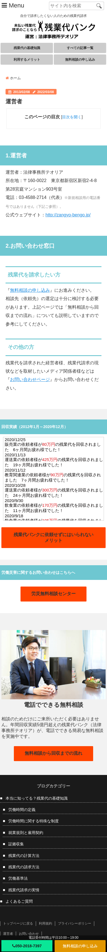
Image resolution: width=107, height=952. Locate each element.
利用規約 (45, 923)
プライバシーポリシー (74, 923)
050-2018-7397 (27, 946)
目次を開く (71, 117)
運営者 (8, 934)
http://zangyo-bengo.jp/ (68, 215)
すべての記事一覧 (80, 48)
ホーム (13, 78)
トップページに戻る (18, 923)
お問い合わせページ (30, 379)
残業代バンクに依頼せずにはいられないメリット (53, 537)
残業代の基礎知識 (27, 48)
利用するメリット (27, 60)
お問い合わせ (29, 934)
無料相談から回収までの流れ (53, 753)
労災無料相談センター (53, 593)
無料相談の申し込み (80, 946)
